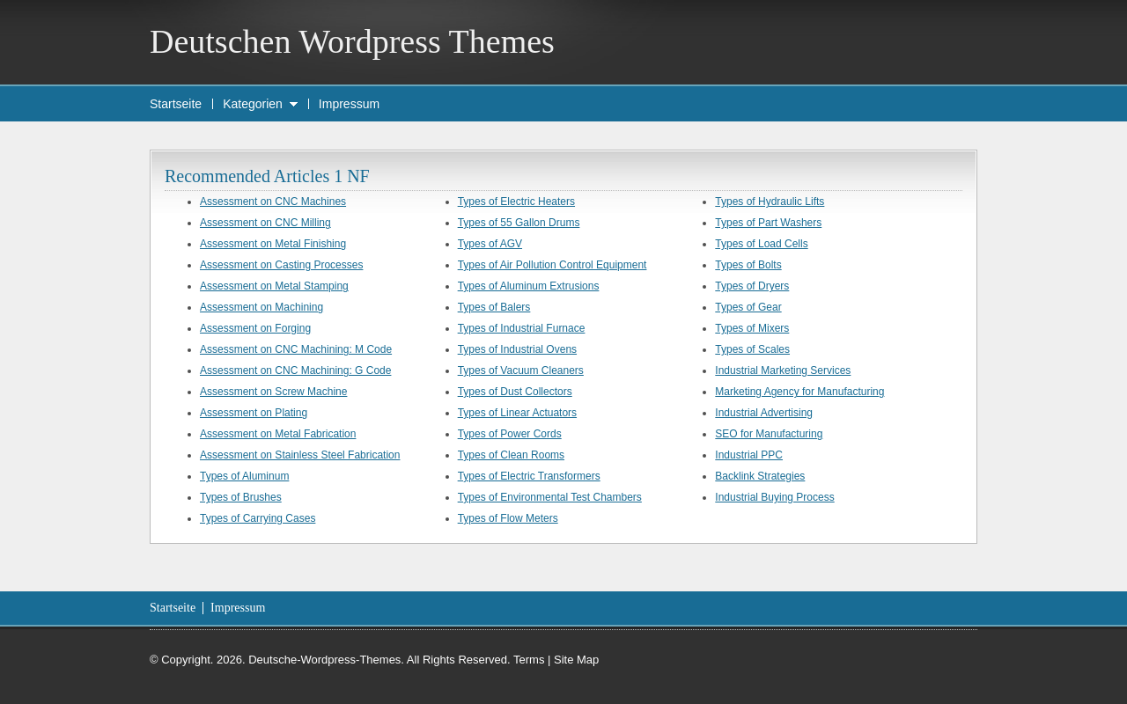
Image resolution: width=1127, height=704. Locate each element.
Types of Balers (494, 307)
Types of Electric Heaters (516, 201)
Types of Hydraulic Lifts (769, 201)
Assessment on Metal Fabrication (278, 434)
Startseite (176, 104)
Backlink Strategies (760, 476)
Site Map (576, 659)
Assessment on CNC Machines (273, 201)
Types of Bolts (748, 265)
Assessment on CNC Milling (265, 222)
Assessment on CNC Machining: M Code (296, 349)
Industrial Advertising (764, 413)
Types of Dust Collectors (515, 391)
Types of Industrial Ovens (517, 349)
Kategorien (253, 104)
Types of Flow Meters (508, 518)
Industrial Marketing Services (783, 370)
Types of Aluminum (244, 476)
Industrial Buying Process (774, 497)
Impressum (349, 104)
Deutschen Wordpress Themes (352, 41)
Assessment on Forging (255, 328)
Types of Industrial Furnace (522, 328)
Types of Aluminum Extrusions (529, 286)
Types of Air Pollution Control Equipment (552, 265)
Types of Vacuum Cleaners (521, 370)
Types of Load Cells (761, 244)
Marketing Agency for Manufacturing (799, 391)
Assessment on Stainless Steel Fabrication (300, 455)
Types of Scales (752, 349)
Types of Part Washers (768, 222)
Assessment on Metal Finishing (273, 244)
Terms (528, 659)
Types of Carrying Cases (257, 518)
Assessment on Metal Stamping (274, 286)
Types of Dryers (752, 286)
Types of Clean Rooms (511, 455)
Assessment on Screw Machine (273, 391)
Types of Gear (748, 307)
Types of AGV (490, 244)
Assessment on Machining (261, 307)
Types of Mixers (752, 328)
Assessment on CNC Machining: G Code (295, 370)
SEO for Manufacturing (768, 434)
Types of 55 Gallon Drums (519, 222)
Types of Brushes (241, 497)
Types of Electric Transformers (529, 476)
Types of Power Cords (510, 434)
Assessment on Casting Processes (281, 265)
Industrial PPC (749, 455)
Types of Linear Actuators (517, 413)
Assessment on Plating (253, 413)
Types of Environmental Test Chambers (550, 497)
